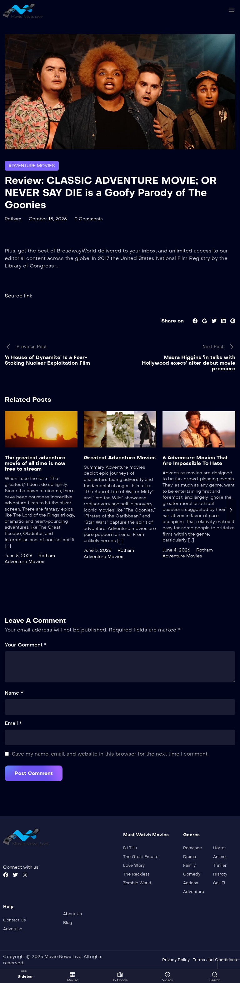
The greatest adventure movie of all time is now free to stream (35, 463)
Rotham (13, 219)
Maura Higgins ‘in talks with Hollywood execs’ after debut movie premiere (188, 363)
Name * (14, 693)
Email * (13, 723)
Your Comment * (26, 644)
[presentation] (231, 510)
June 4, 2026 (176, 549)
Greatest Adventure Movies (120, 457)
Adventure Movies (31, 165)
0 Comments (88, 219)
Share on (172, 320)
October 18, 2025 (48, 219)
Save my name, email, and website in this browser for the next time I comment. (110, 753)
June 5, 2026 (18, 555)
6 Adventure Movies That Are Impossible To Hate (195, 460)
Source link (18, 295)
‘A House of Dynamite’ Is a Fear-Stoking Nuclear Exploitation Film (47, 360)
